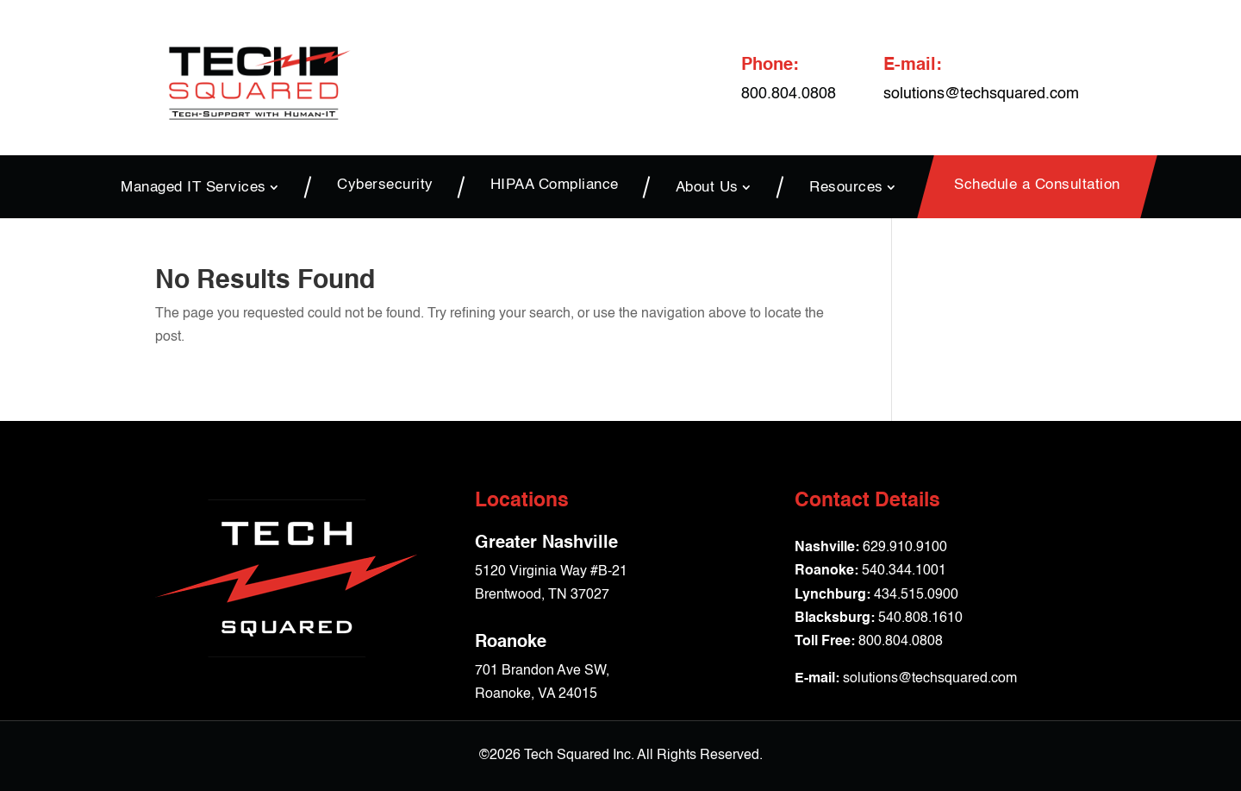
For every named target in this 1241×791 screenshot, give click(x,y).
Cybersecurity (385, 185)
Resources (846, 187)
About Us (707, 187)
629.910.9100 (905, 548)
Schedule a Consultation (1037, 185)
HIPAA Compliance (554, 185)
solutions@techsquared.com (981, 94)
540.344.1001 (904, 571)
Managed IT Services (193, 187)
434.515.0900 (916, 595)
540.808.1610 (920, 618)
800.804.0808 (900, 642)
